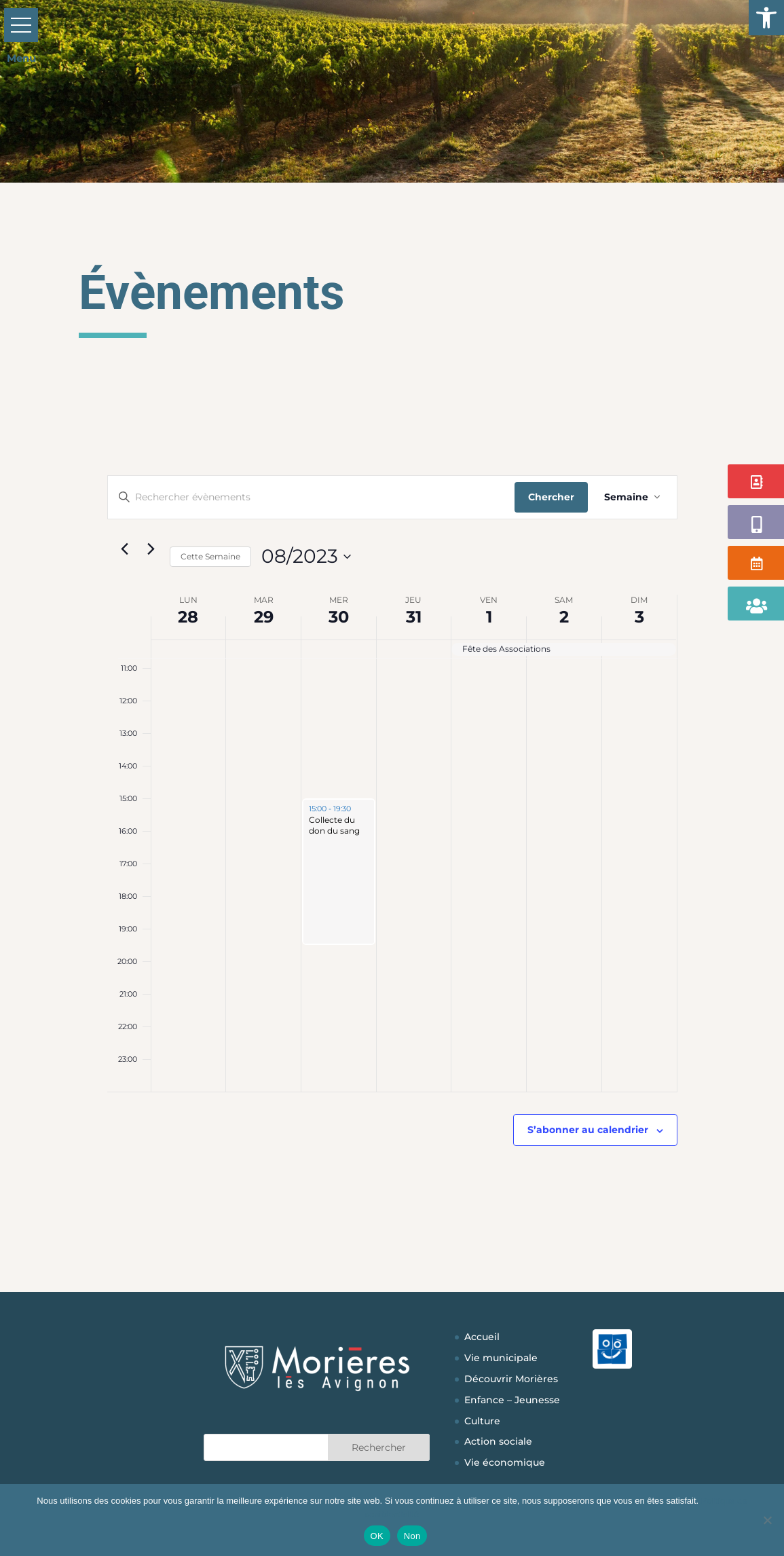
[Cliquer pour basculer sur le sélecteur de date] (306, 556)
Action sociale (498, 1441)
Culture (482, 1421)
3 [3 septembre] (639, 617)
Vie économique (504, 1462)
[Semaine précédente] (125, 549)
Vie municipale (501, 1358)
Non (412, 1536)
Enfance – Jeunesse (512, 1400)
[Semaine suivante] (151, 549)
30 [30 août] (339, 617)
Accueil (482, 1337)
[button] (766, 17)
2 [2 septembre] (564, 617)
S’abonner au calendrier (587, 1130)
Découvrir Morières (511, 1379)
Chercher (551, 497)
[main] (392, 843)
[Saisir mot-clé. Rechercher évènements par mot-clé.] (311, 497)
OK (377, 1536)
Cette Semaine (210, 556)
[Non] (767, 1520)
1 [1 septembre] (489, 617)
